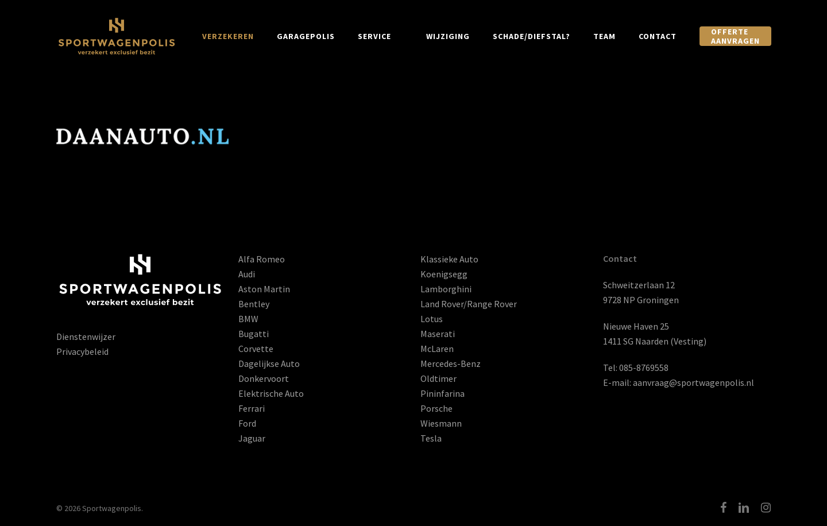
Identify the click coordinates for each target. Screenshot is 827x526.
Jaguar (251, 438)
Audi (246, 274)
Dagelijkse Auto (269, 363)
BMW (248, 318)
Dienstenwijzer (85, 336)
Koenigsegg (443, 274)
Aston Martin (264, 289)
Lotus (431, 318)
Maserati (437, 333)
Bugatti (253, 333)
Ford (247, 423)
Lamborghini (446, 289)
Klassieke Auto (449, 259)
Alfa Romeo (261, 259)
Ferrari (251, 408)
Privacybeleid (82, 351)
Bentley (253, 304)
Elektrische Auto (271, 393)
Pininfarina (442, 393)
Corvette (255, 348)
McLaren (437, 348)
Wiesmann (441, 423)
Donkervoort (263, 378)
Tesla (431, 438)
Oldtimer (438, 378)
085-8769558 (643, 367)
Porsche (436, 408)
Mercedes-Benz (450, 363)
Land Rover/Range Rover (468, 304)
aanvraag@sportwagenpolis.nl (693, 382)
